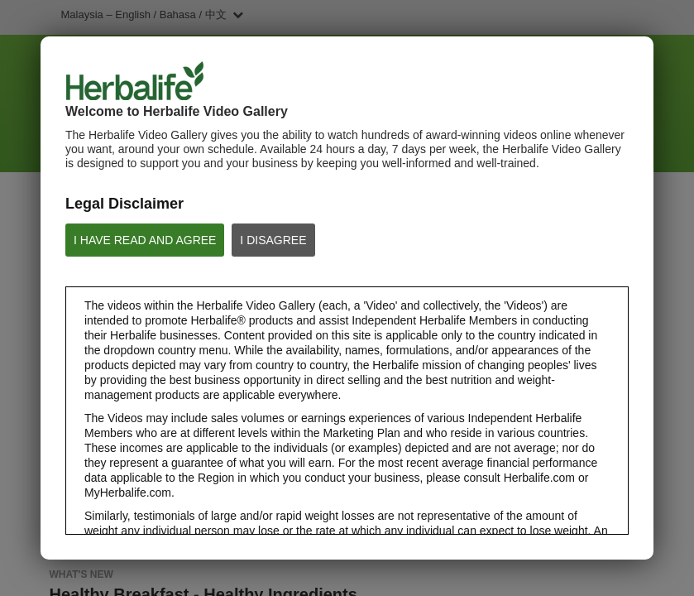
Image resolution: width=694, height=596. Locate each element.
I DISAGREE (273, 240)
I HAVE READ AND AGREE (145, 240)
